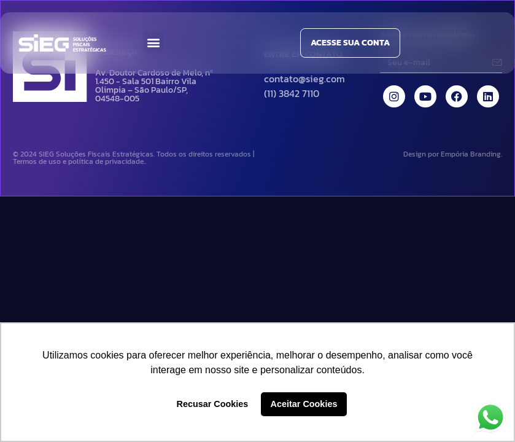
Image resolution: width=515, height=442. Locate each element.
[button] (153, 42)
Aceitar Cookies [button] (304, 404)
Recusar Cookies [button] (213, 404)
